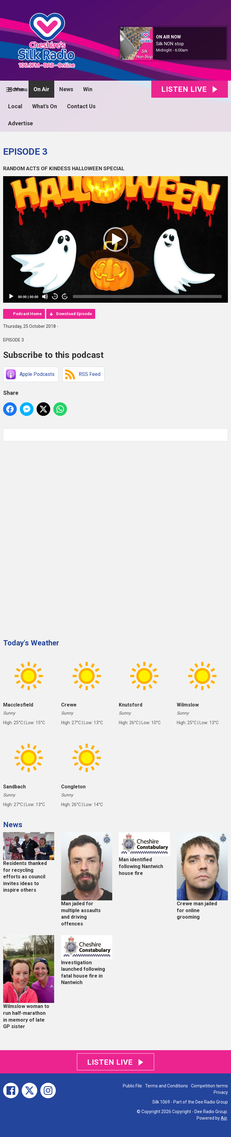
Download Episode (74, 313)
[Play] (11, 296)
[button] (115, 239)
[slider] (147, 296)
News (66, 89)
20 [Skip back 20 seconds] (55, 296)
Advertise (20, 123)
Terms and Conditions (166, 1085)
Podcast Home (27, 313)
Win (87, 89)
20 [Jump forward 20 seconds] (65, 296)
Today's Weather (31, 643)
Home (16, 89)
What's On (44, 106)
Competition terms (209, 1085)
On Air (41, 89)
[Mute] (45, 296)
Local (15, 106)
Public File (132, 1085)
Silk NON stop (170, 44)
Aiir (224, 1118)
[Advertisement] (49, 537)
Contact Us (81, 106)
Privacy (221, 1092)
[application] (115, 239)
